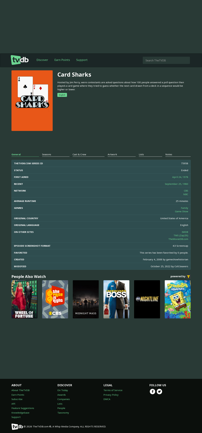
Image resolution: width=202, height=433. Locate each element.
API (13, 403)
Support (82, 60)
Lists (59, 403)
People (61, 408)
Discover (42, 60)
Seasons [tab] (46, 154)
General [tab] (16, 154)
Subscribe (16, 399)
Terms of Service (112, 390)
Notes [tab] (168, 154)
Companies (63, 399)
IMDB (185, 231)
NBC (185, 194)
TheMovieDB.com (178, 239)
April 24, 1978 (180, 177)
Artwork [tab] (112, 154)
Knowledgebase (20, 412)
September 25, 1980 (176, 183)
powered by (181, 276)
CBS (186, 190)
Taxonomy (63, 412)
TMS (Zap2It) (181, 235)
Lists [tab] (141, 154)
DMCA (106, 399)
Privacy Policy (111, 394)
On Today (62, 390)
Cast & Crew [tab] (79, 154)
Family (184, 207)
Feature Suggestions (22, 408)
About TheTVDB (20, 390)
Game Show (181, 211)
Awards (61, 394)
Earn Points (62, 60)
